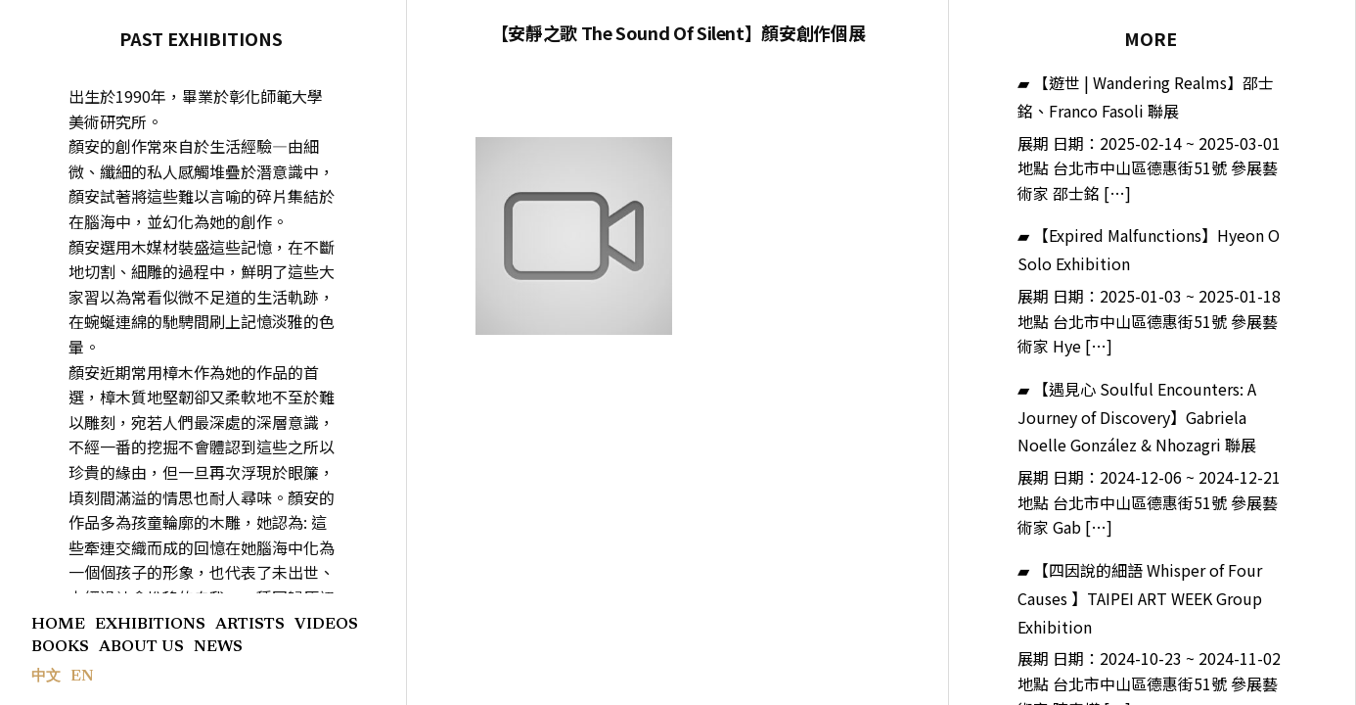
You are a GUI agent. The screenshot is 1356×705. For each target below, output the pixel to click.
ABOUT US (141, 647)
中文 (46, 677)
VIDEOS (326, 625)
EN (82, 676)
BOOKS (60, 647)
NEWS (218, 647)
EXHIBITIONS (150, 625)
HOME (58, 625)
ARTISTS (250, 625)
